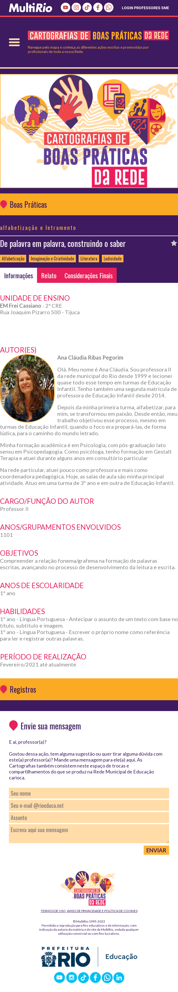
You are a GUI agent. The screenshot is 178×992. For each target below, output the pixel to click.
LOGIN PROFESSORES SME (145, 8)
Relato (48, 275)
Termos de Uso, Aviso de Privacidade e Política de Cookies (89, 911)
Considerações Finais (89, 275)
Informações (18, 275)
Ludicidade (113, 258)
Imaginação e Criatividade (52, 258)
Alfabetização (13, 258)
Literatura (88, 258)
